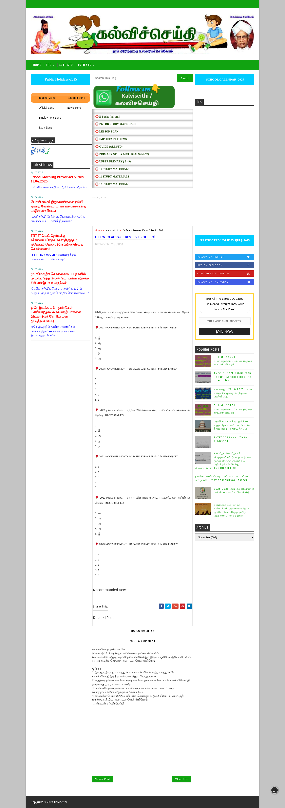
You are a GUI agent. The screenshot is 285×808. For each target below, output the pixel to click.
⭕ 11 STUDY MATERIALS (112, 176)
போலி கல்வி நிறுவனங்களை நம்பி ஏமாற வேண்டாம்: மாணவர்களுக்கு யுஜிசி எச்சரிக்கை (58, 206)
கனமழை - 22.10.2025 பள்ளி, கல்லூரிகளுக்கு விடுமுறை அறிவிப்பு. (234, 393)
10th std (84, 65)
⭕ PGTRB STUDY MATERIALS (115, 124)
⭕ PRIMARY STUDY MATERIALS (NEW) (122, 154)
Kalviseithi (60, 802)
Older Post (182, 779)
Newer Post (102, 779)
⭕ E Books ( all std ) (107, 116)
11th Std (66, 65)
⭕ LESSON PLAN (106, 131)
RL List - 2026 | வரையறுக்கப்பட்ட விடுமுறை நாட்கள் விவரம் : (233, 409)
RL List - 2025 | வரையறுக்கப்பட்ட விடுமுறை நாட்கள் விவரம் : (233, 361)
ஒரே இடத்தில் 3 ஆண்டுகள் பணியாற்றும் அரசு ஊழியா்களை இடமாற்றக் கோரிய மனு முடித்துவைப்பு (56, 314)
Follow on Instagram (225, 281)
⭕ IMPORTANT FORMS (111, 139)
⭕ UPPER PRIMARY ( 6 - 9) (113, 161)
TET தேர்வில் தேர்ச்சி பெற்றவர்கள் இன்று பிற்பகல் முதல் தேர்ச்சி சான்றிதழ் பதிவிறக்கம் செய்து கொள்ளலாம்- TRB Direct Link (224, 461)
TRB (48, 65)
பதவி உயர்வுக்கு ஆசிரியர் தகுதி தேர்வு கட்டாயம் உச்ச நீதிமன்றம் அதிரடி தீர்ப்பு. (232, 425)
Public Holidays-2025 (60, 79)
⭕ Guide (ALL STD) (109, 146)
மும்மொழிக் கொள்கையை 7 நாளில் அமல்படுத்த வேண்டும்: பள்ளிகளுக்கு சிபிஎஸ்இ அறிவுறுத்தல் (60, 278)
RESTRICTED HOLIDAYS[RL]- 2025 (225, 240)
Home (37, 65)
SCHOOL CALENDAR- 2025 (224, 79)
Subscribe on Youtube (225, 273)
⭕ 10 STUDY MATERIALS (112, 169)
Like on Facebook (225, 265)
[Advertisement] (142, 212)
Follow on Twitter (225, 256)
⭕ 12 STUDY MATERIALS (112, 184)
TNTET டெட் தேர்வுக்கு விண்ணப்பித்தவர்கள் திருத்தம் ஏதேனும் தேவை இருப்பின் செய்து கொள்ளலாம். (57, 242)
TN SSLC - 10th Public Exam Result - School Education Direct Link (233, 377)
